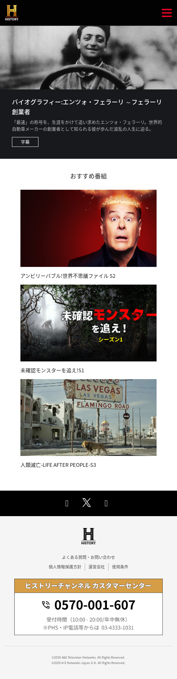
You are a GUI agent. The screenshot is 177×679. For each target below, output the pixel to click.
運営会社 (96, 567)
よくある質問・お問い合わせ (88, 557)
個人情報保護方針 (65, 567)
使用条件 (120, 567)
